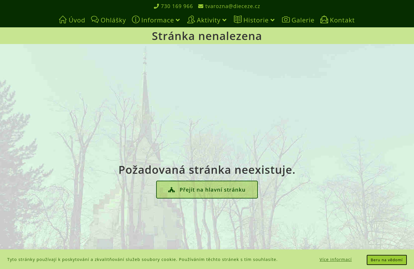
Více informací (336, 259)
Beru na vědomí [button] (387, 259)
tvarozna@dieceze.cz (229, 6)
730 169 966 (173, 6)
